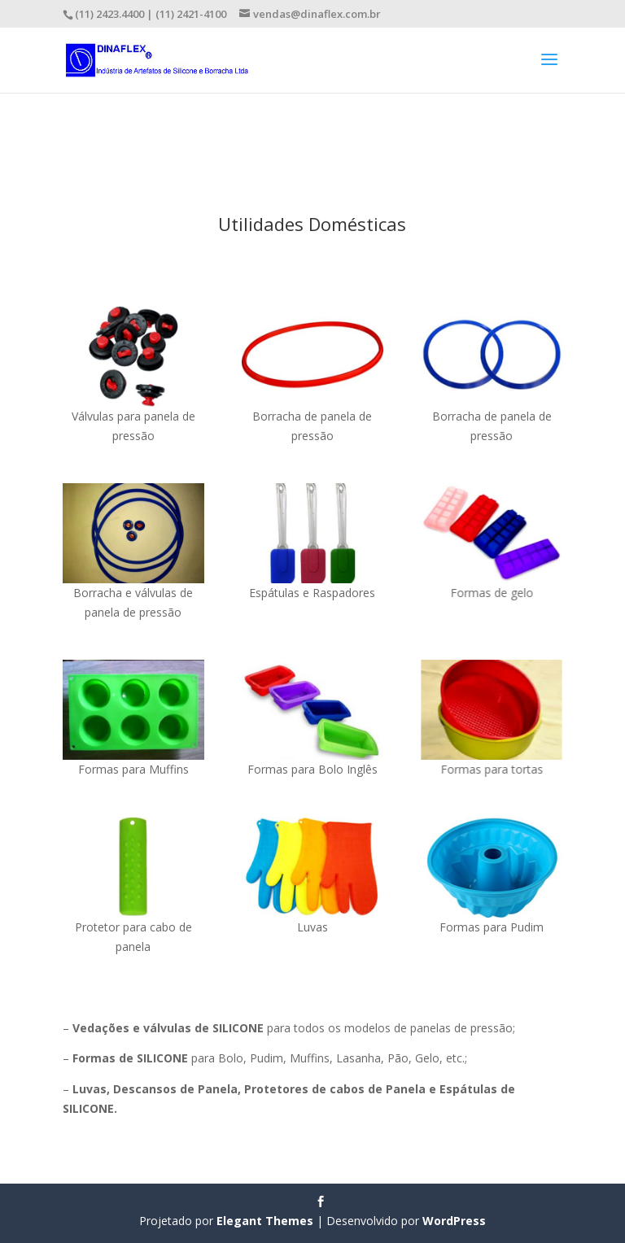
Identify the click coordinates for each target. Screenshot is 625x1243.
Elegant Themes (264, 1220)
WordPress (454, 1220)
